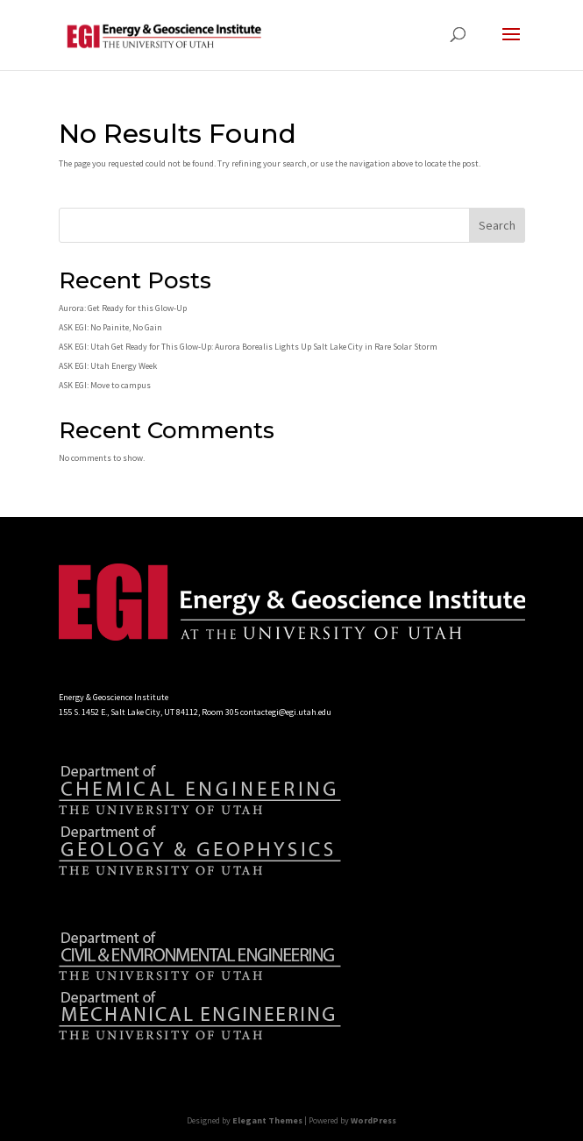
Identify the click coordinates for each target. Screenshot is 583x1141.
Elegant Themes (267, 1120)
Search (497, 225)
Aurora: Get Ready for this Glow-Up (123, 308)
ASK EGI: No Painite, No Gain (110, 327)
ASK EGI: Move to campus (105, 385)
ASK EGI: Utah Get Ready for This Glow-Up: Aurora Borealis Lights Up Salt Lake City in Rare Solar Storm (248, 346)
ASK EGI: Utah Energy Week (108, 366)
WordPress (373, 1120)
